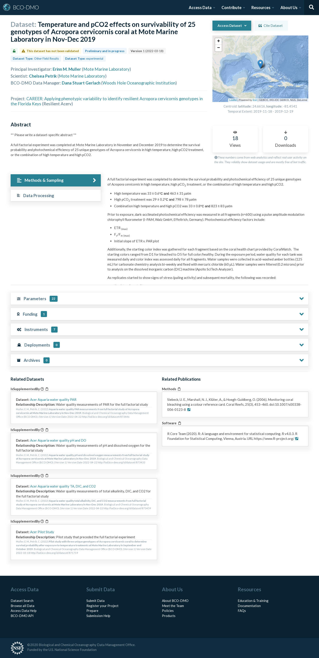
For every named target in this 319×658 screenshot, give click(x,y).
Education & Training (253, 601)
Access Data (200, 7)
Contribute (231, 7)
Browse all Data (22, 606)
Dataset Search (22, 601)
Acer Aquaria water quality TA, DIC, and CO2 (63, 486)
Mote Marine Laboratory (106, 69)
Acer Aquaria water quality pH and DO (58, 440)
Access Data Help (24, 611)
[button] (259, 59)
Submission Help (98, 616)
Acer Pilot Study (42, 532)
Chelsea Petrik (43, 75)
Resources (260, 7)
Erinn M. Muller (67, 69)
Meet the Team (173, 606)
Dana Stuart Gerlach (81, 82)
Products (168, 616)
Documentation (249, 606)
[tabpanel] (206, 273)
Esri (255, 100)
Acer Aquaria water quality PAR (53, 399)
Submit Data (95, 601)
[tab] (56, 180)
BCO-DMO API (22, 616)
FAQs (242, 611)
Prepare (92, 611)
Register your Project (102, 606)
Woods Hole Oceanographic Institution (139, 82)
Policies (168, 611)
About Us (289, 7)
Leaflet (233, 100)
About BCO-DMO (175, 601)
